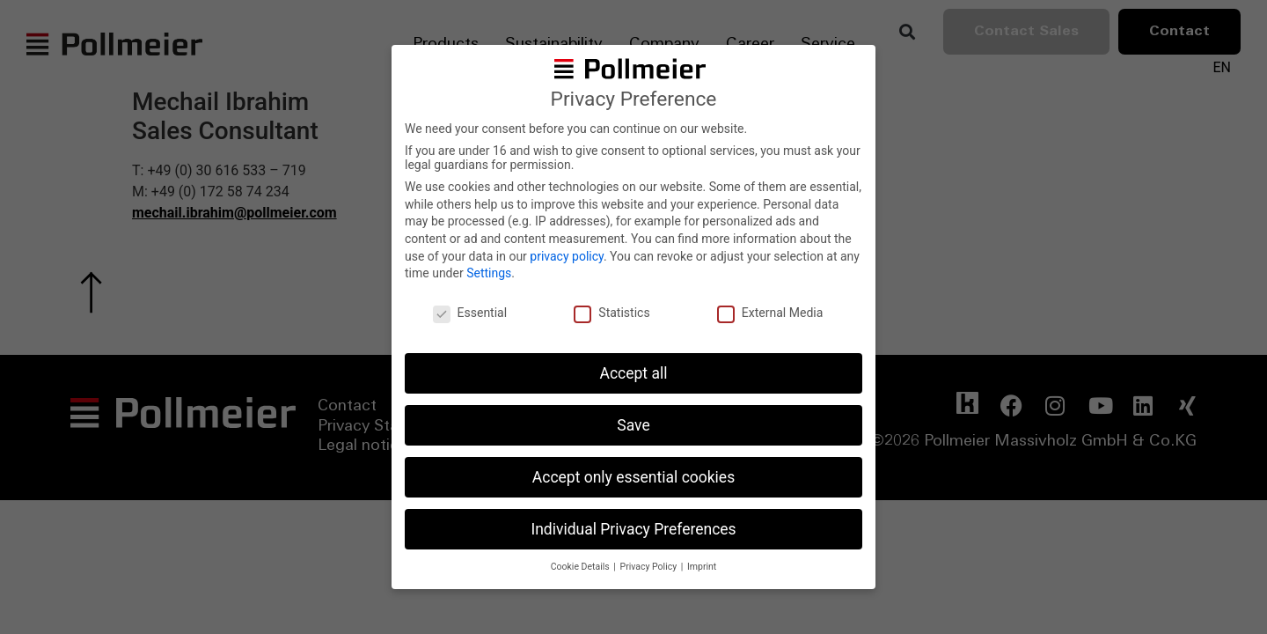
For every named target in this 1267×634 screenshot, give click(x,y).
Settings (488, 273)
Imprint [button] (701, 566)
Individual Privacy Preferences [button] (633, 529)
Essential (470, 313)
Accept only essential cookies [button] (633, 477)
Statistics (611, 313)
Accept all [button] (634, 373)
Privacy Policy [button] (649, 566)
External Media (770, 313)
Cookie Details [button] (581, 566)
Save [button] (633, 425)
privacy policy (567, 256)
